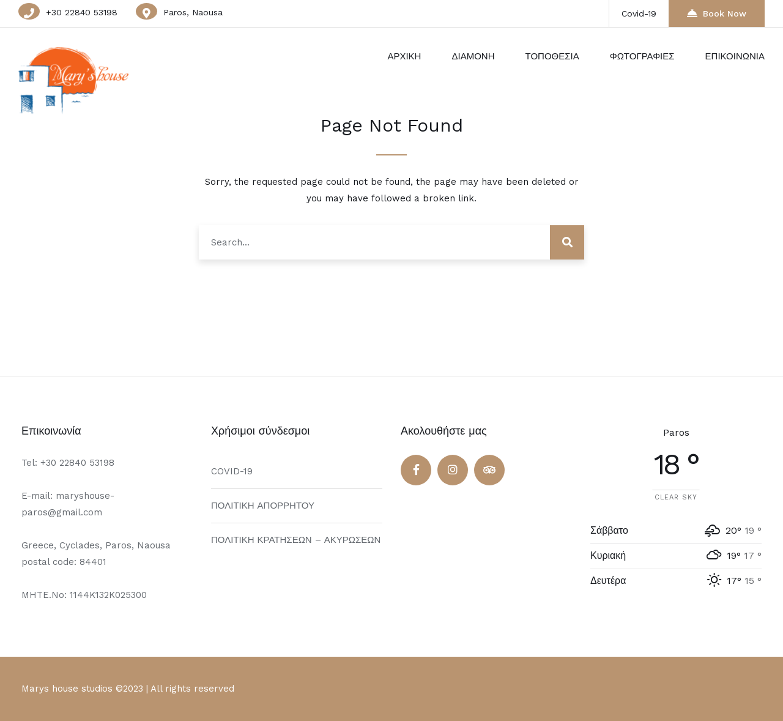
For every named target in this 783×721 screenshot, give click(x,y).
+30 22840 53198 (81, 12)
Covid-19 (639, 13)
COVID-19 (232, 471)
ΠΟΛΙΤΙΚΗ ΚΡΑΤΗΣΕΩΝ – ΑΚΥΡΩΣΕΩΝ (295, 539)
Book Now (716, 13)
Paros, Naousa (193, 12)
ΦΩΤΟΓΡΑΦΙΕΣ (642, 56)
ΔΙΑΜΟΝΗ (472, 56)
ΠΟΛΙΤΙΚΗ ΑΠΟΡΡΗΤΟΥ (262, 505)
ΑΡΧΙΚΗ (404, 56)
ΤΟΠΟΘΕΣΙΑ (552, 56)
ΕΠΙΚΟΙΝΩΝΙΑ (735, 56)
